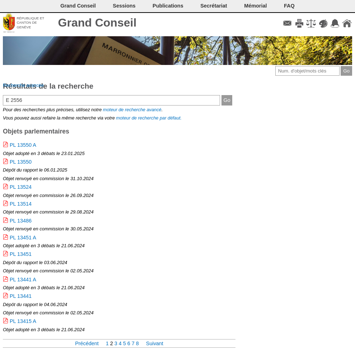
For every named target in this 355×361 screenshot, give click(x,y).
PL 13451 (21, 254)
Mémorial (255, 6)
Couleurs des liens (323, 23)
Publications (168, 6)
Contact (287, 23)
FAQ (289, 6)
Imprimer (299, 23)
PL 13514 (21, 204)
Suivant (154, 343)
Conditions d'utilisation (311, 23)
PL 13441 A (23, 279)
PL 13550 (21, 162)
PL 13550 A (23, 145)
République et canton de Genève (30, 22)
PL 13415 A (23, 321)
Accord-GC (335, 23)
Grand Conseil (97, 22)
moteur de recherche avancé (132, 109)
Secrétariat (213, 6)
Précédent (87, 343)
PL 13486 (21, 221)
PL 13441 (21, 296)
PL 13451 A (23, 237)
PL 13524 (21, 187)
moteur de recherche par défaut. (149, 118)
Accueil (347, 23)
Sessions (124, 6)
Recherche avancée (23, 85)
